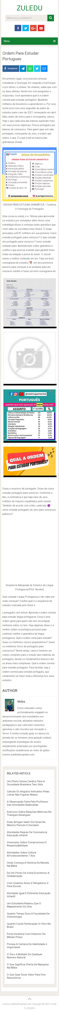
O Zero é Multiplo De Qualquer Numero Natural (24, 956)
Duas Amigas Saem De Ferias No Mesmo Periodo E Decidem (26, 823)
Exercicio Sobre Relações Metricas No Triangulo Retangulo (29, 813)
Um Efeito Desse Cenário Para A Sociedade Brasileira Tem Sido (26, 783)
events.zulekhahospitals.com (17, 1004)
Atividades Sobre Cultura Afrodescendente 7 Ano (21, 854)
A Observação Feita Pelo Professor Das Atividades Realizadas (27, 803)
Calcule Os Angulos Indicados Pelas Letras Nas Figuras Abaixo (28, 793)
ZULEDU (29, 8)
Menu (7, 41)
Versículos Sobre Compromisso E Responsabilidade (27, 844)
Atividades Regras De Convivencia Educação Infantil (27, 834)
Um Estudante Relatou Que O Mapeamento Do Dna (24, 905)
